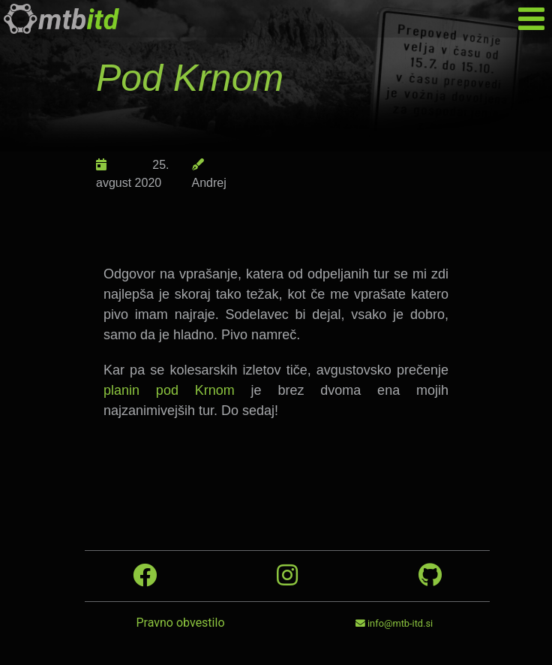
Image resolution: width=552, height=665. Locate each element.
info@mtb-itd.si (394, 623)
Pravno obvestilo (180, 622)
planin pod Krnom (169, 390)
